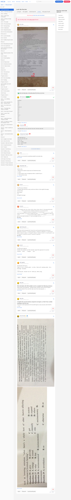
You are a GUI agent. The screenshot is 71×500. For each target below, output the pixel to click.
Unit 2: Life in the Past (5, 141)
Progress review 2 (4, 81)
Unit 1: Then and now (5, 71)
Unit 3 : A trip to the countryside (5, 16)
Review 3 (3, 59)
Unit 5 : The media (4, 21)
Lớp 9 (2, 4)
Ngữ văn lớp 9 (61, 17)
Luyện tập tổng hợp (5, 9)
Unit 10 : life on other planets (6, 31)
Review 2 (3, 50)
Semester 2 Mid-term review (6, 154)
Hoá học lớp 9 (61, 23)
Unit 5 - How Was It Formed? (7, 111)
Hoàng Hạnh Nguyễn (24, 133)
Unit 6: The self (4, 87)
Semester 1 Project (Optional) (7, 162)
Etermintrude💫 (23, 315)
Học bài (9, 1)
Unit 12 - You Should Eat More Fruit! (7, 134)
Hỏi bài (13, 1)
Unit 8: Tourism (4, 56)
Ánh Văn (21, 24)
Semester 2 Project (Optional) (7, 164)
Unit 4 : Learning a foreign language (6, 19)
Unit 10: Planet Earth (5, 61)
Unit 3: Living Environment (6, 145)
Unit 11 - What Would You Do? (6, 131)
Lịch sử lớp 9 (60, 27)
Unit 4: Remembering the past (7, 43)
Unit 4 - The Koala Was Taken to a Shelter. (5, 109)
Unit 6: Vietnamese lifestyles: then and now (6, 48)
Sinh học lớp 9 (61, 25)
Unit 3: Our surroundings (5, 77)
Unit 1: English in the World (6, 139)
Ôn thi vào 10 (3, 33)
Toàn (21, 152)
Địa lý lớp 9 (60, 29)
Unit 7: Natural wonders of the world (7, 53)
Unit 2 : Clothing (4, 13)
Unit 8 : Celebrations (5, 27)
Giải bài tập (18, 1)
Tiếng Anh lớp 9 (61, 19)
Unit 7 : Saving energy (5, 25)
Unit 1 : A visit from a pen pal (6, 11)
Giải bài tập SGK (32, 11)
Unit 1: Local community (5, 35)
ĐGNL (27, 1)
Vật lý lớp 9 (60, 21)
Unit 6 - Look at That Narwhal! (5, 114)
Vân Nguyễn (22, 262)
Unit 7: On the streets (5, 90)
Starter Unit (3, 69)
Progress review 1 (4, 75)
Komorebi (22, 125)
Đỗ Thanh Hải (25, 97)
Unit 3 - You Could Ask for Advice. (6, 106)
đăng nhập (32, 19)
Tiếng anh (24, 89)
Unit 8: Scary (3, 92)
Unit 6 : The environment (6, 23)
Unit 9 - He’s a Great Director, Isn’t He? (7, 125)
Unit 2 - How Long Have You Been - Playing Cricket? (6, 102)
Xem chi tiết (19, 157)
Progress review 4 (4, 94)
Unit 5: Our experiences (5, 45)
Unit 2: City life (4, 37)
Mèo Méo (21, 282)
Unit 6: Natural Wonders (5, 152)
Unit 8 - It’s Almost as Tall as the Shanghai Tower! (6, 122)
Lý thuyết (19, 11)
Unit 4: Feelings (4, 79)
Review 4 (3, 67)
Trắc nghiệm (25, 11)
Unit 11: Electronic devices (6, 63)
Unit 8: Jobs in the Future (6, 158)
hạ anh (21, 184)
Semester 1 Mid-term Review (7, 143)
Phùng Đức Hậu (23, 165)
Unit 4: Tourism (4, 146)
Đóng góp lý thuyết (46, 11)
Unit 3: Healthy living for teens (7, 39)
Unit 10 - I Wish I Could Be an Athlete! (7, 128)
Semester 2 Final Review (6, 160)
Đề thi (23, 1)
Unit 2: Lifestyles (4, 73)
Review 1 (3, 41)
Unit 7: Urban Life (4, 156)
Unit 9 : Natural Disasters (6, 29)
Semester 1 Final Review (6, 148)
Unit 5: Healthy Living (5, 150)
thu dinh (21, 206)
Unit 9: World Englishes (5, 58)
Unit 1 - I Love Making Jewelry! (5, 99)
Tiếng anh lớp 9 (8, 4)
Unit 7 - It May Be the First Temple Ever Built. (6, 119)
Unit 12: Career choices (5, 65)
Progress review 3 (4, 88)
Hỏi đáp (39, 11)
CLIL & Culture (4, 96)
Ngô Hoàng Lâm (23, 226)
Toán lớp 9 (60, 15)
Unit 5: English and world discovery (6, 84)
